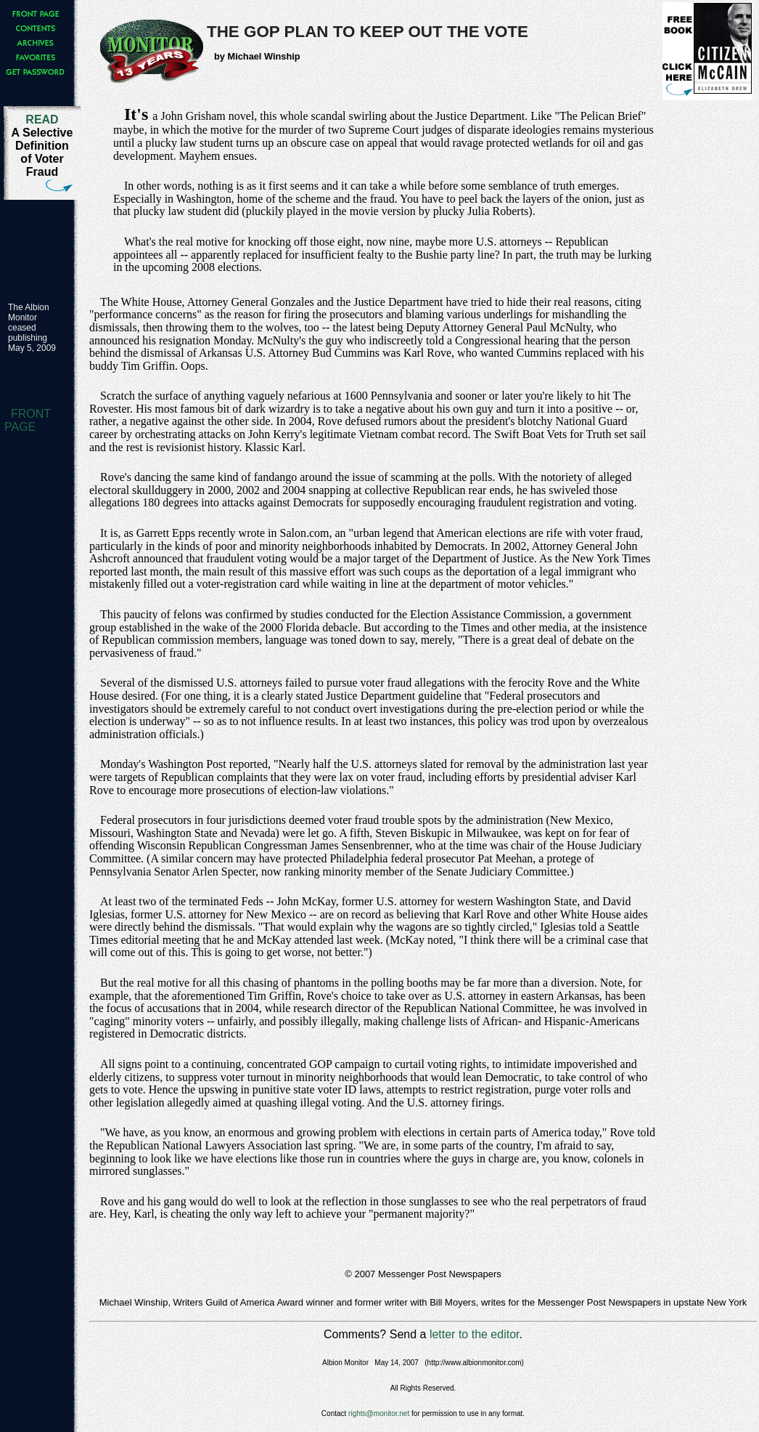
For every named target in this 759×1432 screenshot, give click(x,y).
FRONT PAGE (27, 420)
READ (41, 119)
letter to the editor (475, 1334)
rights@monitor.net (378, 1413)
